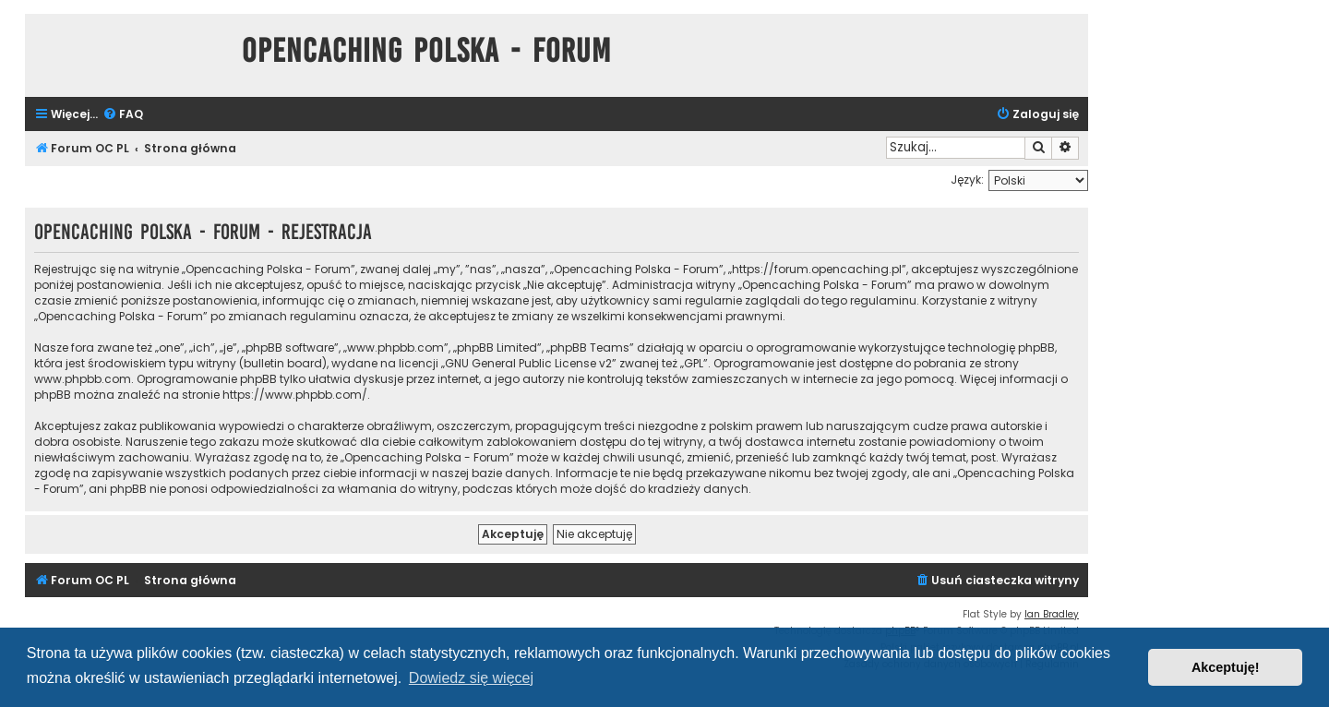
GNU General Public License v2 (528, 363)
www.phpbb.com (82, 379)
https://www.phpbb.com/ (294, 394)
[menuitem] (122, 114)
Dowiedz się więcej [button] (471, 678)
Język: (967, 179)
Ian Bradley (1051, 614)
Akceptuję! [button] (1225, 667)
